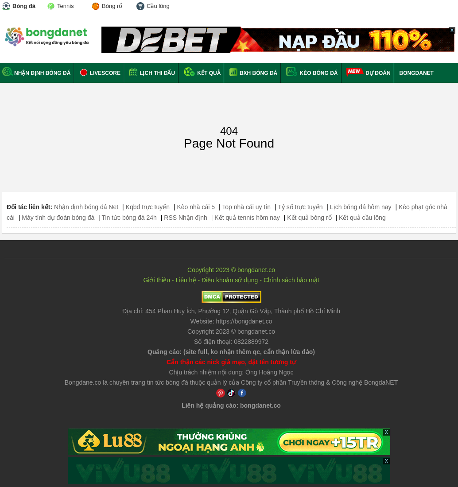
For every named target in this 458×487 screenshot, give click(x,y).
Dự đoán (377, 73)
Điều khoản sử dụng (230, 280)
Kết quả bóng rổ (309, 217)
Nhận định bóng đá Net (86, 206)
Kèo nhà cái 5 (196, 206)
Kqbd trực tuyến (148, 206)
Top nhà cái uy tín (246, 206)
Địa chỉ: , (231, 311)
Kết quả (202, 73)
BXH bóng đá (253, 73)
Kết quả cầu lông (362, 217)
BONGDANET (417, 73)
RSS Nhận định (185, 217)
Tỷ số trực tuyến (300, 206)
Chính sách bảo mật (291, 280)
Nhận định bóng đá (36, 73)
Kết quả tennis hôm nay (247, 217)
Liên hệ (185, 280)
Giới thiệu (156, 280)
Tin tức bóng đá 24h (128, 217)
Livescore (99, 73)
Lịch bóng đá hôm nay (361, 206)
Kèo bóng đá (312, 73)
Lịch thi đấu (152, 73)
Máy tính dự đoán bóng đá (58, 217)
